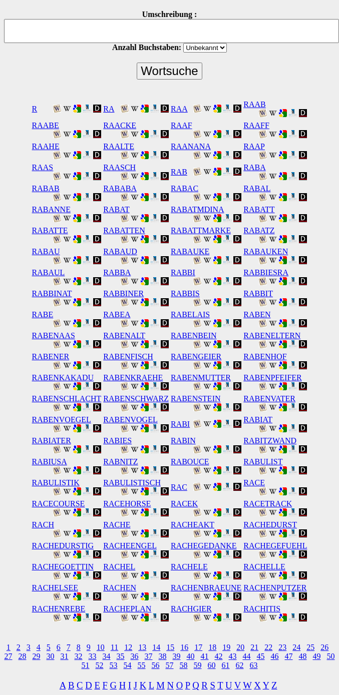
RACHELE (189, 566)
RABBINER (123, 293)
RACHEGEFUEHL (275, 545)
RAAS (43, 167)
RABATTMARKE (201, 230)
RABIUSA (49, 461)
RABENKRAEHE (133, 377)
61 (226, 665)
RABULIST (262, 461)
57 (170, 665)
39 (177, 656)
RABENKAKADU (63, 377)
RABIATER (51, 440)
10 (101, 647)
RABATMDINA (197, 209)
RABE (43, 314)
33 (93, 656)
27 (9, 656)
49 (317, 656)
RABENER (51, 356)
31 (65, 656)
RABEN (256, 314)
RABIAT (257, 419)
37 (149, 656)
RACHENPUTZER (274, 587)
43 (233, 656)
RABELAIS (190, 314)
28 (23, 656)
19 (226, 647)
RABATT (258, 209)
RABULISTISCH (132, 482)
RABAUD (120, 251)
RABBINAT (52, 293)
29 (37, 656)
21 (254, 647)
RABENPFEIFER (272, 377)
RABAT (116, 209)
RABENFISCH (128, 356)
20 (240, 647)
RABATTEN (124, 230)
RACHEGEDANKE (204, 545)
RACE (254, 482)
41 (205, 656)
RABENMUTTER (201, 377)
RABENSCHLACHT (67, 398)
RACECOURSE (58, 503)
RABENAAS (53, 335)
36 (135, 656)
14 (156, 647)
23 (282, 647)
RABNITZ (120, 461)
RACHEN (119, 587)
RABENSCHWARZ (136, 398)
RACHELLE (264, 566)
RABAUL (48, 272)
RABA (254, 167)
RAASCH (119, 167)
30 (51, 656)
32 (79, 656)
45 (261, 656)
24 (296, 647)
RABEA (116, 314)
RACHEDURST (270, 524)
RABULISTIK (56, 482)
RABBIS (185, 293)
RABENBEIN (194, 335)
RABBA (117, 272)
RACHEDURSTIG (63, 545)
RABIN (183, 440)
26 (324, 647)
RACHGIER (191, 608)
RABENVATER (269, 398)
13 (142, 647)
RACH (43, 524)
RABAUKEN (265, 251)
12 (128, 647)
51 (86, 665)
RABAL (256, 188)
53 (114, 665)
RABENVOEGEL (61, 419)
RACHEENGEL (130, 545)
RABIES (117, 440)
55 (142, 665)
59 (198, 665)
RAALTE (118, 146)
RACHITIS (261, 608)
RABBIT (258, 293)
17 (198, 647)
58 (184, 665)
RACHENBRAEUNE (206, 587)
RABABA (120, 188)
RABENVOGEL (130, 419)
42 (219, 656)
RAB (179, 172)
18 (212, 647)
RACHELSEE (55, 587)
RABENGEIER (196, 356)
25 (310, 647)
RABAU (46, 251)
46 (275, 656)
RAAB (254, 104)
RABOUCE (190, 461)
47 (289, 656)
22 (268, 647)
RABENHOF (264, 356)
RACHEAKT (192, 524)
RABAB (46, 188)
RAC (179, 487)
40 (191, 656)
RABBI (183, 272)
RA (108, 109)
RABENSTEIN (196, 398)
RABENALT (124, 335)
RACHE (116, 524)
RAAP (254, 146)
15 (170, 647)
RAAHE (46, 146)
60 (212, 665)
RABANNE (51, 209)
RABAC (184, 188)
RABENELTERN (271, 335)
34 (107, 656)
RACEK (184, 503)
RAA (179, 109)
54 (128, 665)
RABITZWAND (269, 440)
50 (331, 656)
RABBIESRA (265, 272)
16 (184, 647)
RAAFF (256, 125)
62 (240, 665)
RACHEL (119, 566)
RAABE (45, 125)
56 (156, 665)
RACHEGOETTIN (63, 566)
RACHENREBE (59, 608)
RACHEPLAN (127, 608)
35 (121, 656)
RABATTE (50, 230)
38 (163, 656)
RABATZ (258, 230)
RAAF (181, 125)
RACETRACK (267, 503)
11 (114, 647)
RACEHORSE (127, 503)
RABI (180, 424)
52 (100, 665)
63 (254, 665)
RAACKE (119, 125)
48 (303, 656)
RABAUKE (190, 251)
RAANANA (191, 146)
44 (247, 656)
